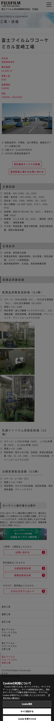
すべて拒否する (27, 713)
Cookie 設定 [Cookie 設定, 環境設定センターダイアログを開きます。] (27, 705)
